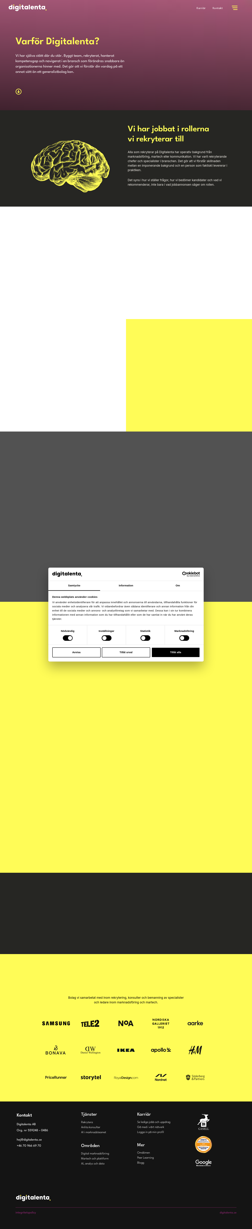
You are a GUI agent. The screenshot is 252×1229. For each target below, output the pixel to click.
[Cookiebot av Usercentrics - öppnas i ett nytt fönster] (185, 574)
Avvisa (76, 652)
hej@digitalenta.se (29, 1139)
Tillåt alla (175, 652)
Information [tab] (126, 585)
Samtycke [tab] (74, 585)
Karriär (201, 8)
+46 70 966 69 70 (29, 1145)
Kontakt (218, 8)
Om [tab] (178, 585)
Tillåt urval (126, 652)
